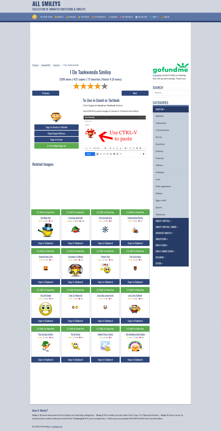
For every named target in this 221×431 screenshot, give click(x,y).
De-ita (159, 137)
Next (135, 93)
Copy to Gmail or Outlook (56, 127)
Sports (56, 65)
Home (35, 65)
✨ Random (112, 16)
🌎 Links (153, 16)
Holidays (160, 172)
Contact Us (56, 426)
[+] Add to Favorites (45, 212)
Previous (45, 93)
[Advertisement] (137, 6)
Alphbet (159, 116)
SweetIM (45, 65)
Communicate (162, 130)
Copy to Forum (56, 139)
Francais (160, 158)
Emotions (160, 144)
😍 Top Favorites (98, 16)
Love (158, 179)
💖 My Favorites (126, 16)
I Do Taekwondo (71, 65)
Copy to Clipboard (45, 243)
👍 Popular (71, 16)
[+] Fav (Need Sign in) (56, 145)
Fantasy (159, 151)
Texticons (160, 214)
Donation (157, 75)
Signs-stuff (161, 200)
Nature (159, 193)
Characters (161, 123)
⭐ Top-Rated (83, 16)
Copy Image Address (56, 133)
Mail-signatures (163, 186)
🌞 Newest (59, 16)
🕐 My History (141, 16)
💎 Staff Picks (46, 16)
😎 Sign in (165, 16)
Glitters (159, 165)
